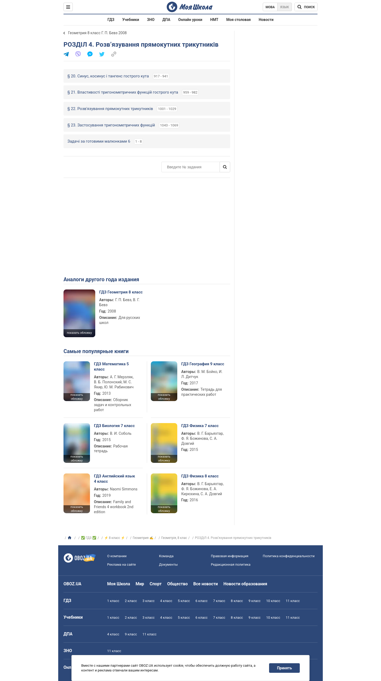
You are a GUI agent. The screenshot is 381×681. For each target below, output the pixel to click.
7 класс (219, 601)
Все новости (205, 583)
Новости (266, 19)
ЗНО (151, 19)
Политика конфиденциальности (289, 556)
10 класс (273, 601)
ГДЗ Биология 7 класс (114, 425)
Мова (270, 7)
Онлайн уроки (190, 19)
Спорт (156, 583)
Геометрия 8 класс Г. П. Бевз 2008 (97, 33)
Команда (166, 556)
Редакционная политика (231, 564)
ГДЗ (110, 19)
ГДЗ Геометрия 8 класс (121, 292)
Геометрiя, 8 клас (174, 538)
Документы (168, 564)
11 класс (293, 601)
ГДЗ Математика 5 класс (111, 367)
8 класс (237, 601)
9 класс (254, 601)
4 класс (166, 601)
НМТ (214, 19)
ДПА (166, 19)
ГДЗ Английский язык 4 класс (114, 479)
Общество (177, 583)
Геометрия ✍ (143, 538)
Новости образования (245, 583)
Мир (140, 583)
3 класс (149, 601)
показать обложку (79, 333)
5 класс (184, 601)
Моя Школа (118, 583)
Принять (284, 668)
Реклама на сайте (121, 564)
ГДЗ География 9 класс (202, 364)
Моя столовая (238, 19)
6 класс (202, 601)
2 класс (131, 601)
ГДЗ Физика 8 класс (200, 476)
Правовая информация (229, 556)
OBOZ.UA (72, 583)
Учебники (130, 19)
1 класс (113, 601)
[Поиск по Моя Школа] (306, 7)
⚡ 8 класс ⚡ (114, 538)
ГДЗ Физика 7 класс (200, 425)
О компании (116, 556)
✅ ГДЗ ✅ (88, 538)
